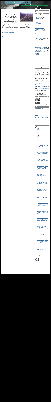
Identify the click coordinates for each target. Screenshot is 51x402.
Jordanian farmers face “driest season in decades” (42, 213)
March (37, 138)
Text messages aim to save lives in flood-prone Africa (43, 168)
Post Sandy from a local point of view (39, 38)
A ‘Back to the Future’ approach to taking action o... (42, 206)
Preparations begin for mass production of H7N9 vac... (43, 242)
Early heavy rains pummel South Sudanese (41, 221)
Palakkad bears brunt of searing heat (41, 161)
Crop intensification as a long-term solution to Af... (42, 203)
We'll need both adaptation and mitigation (40, 55)
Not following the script (37, 17)
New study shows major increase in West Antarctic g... (43, 152)
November (38, 129)
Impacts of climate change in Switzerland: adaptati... (42, 218)
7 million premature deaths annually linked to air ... (42, 166)
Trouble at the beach (37, 22)
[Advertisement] (38, 269)
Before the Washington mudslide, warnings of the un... (43, 145)
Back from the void (37, 40)
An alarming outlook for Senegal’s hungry (41, 226)
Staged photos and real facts (38, 23)
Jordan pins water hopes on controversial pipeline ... (42, 183)
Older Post (31, 37)
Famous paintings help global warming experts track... (43, 147)
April (37, 137)
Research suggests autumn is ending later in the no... (43, 153)
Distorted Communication (38, 67)
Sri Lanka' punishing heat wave (40, 250)
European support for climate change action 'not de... (42, 240)
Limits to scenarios (37, 54)
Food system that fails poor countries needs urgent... (42, 248)
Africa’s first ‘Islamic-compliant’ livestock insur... (42, 146)
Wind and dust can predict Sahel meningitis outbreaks (43, 196)
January (38, 256)
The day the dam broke (38, 30)
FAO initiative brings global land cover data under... (42, 214)
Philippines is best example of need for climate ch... (42, 160)
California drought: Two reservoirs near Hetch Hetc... (42, 211)
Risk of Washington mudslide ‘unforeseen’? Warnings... (43, 151)
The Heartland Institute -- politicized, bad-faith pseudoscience (42, 52)
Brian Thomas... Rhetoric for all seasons (39, 11)
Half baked (36, 14)
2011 (36, 260)
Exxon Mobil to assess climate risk (40, 174)
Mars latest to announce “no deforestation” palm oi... (42, 235)
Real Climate (36, 123)
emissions (7, 32)
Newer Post (3, 37)
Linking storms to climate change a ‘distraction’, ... (42, 191)
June (37, 135)
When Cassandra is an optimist (38, 24)
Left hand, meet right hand (38, 21)
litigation (12, 32)
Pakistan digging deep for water (40, 199)
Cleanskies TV (43, 74)
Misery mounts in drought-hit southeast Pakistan (42, 236)
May (37, 136)
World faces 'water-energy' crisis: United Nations (42, 190)
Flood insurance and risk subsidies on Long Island (42, 176)
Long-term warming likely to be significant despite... (42, 233)
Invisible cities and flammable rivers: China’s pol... (42, 189)
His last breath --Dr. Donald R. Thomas (39, 50)
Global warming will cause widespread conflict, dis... (42, 204)
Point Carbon (36, 122)
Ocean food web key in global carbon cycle (41, 227)
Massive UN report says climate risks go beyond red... (43, 144)
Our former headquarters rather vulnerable (40, 47)
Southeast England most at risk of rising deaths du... (42, 175)
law (10, 32)
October (38, 130)
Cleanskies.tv (36, 84)
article (40, 94)
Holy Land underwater (37, 18)
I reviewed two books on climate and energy (43, 88)
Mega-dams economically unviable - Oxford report (42, 249)
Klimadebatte (36, 115)
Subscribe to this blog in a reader (39, 108)
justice (9, 32)
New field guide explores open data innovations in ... (42, 198)
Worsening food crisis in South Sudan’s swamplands (42, 243)
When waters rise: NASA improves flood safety (42, 197)
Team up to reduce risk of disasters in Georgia (42, 182)
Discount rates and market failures (39, 37)
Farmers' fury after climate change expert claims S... (42, 251)
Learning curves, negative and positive (39, 28)
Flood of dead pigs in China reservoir (41, 159)
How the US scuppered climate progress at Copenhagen (43, 139)
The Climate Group (37, 116)
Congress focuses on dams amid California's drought (42, 169)
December (38, 128)
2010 (36, 261)
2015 (36, 126)
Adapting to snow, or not (38, 51)
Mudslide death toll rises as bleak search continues (42, 167)
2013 (36, 258)
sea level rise (14, 32)
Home (17, 37)
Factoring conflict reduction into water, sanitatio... (42, 220)
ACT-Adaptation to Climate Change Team (40, 114)
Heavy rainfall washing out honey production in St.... (42, 228)
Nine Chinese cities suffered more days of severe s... (42, 234)
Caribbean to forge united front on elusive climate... (42, 219)
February (38, 255)
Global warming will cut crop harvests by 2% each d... (43, 205)
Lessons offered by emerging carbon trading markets (42, 181)
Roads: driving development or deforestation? (42, 184)
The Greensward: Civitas (38, 113)
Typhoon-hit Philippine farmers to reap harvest (42, 241)
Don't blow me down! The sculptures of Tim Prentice (41, 48)
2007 (36, 265)
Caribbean (4, 32)
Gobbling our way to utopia (38, 29)
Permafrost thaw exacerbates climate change (42, 188)
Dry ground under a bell (38, 39)
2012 (36, 259)
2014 (36, 127)
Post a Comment (3, 36)
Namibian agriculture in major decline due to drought (42, 154)
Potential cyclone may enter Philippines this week (42, 212)
